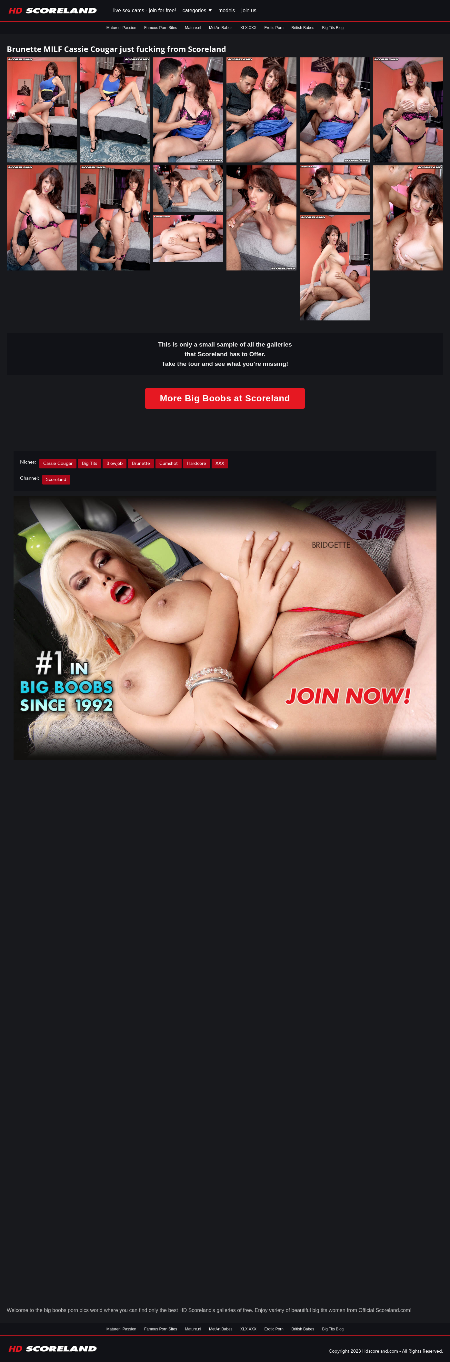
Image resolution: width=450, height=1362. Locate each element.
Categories (197, 10)
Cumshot (169, 463)
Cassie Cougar (58, 463)
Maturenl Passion (121, 27)
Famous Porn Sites (160, 27)
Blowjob (114, 463)
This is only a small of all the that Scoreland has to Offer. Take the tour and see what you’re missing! (225, 354)
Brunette (141, 463)
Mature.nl (193, 27)
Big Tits (89, 463)
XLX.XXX (248, 27)
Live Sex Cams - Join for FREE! (144, 10)
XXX (220, 463)
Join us (249, 10)
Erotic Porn (274, 27)
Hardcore (196, 463)
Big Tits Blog (333, 27)
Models (226, 10)
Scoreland (56, 479)
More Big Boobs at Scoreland (225, 398)
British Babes (302, 27)
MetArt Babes (221, 27)
